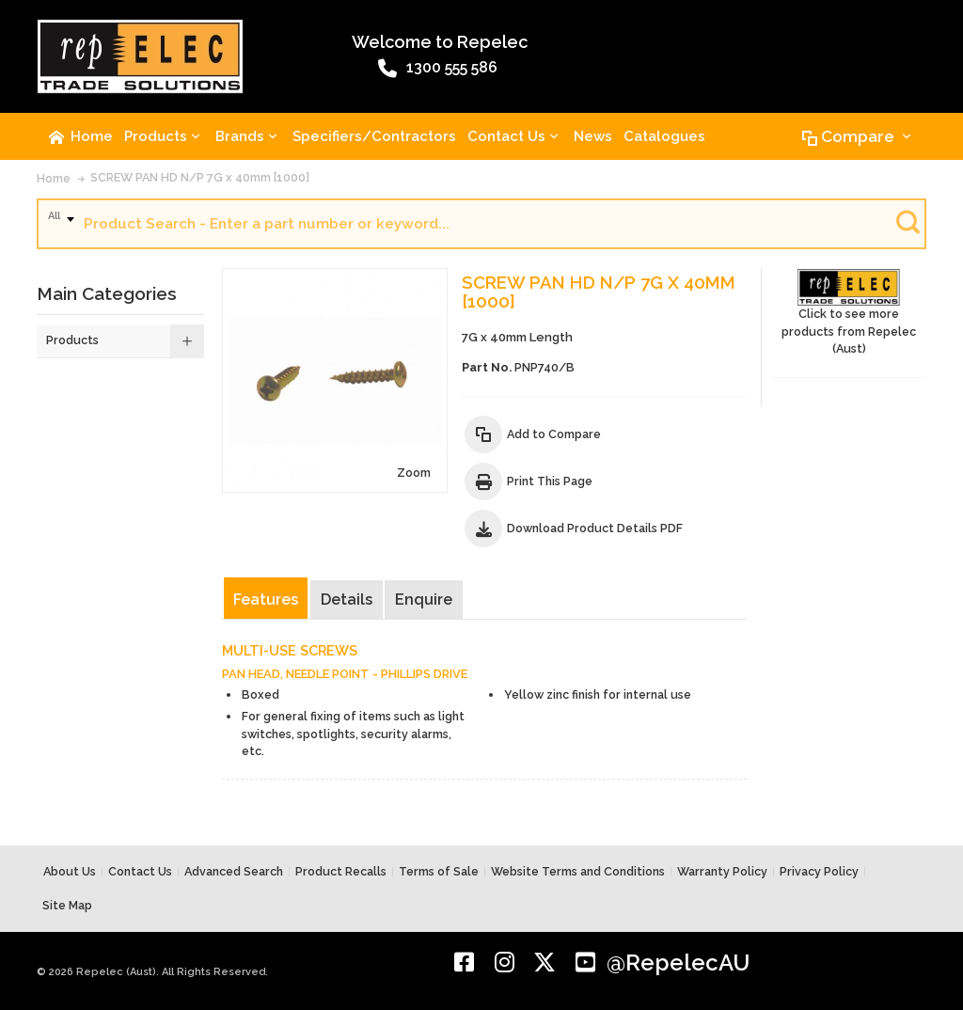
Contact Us (140, 871)
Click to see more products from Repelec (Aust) (848, 312)
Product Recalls (341, 871)
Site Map (67, 905)
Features (265, 599)
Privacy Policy (819, 871)
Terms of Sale (439, 871)
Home (54, 178)
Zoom (414, 473)
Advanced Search (233, 871)
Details (346, 599)
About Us (69, 871)
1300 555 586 (437, 68)
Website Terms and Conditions (578, 871)
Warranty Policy (722, 871)
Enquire (423, 599)
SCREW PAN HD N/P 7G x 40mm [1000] (199, 177)
